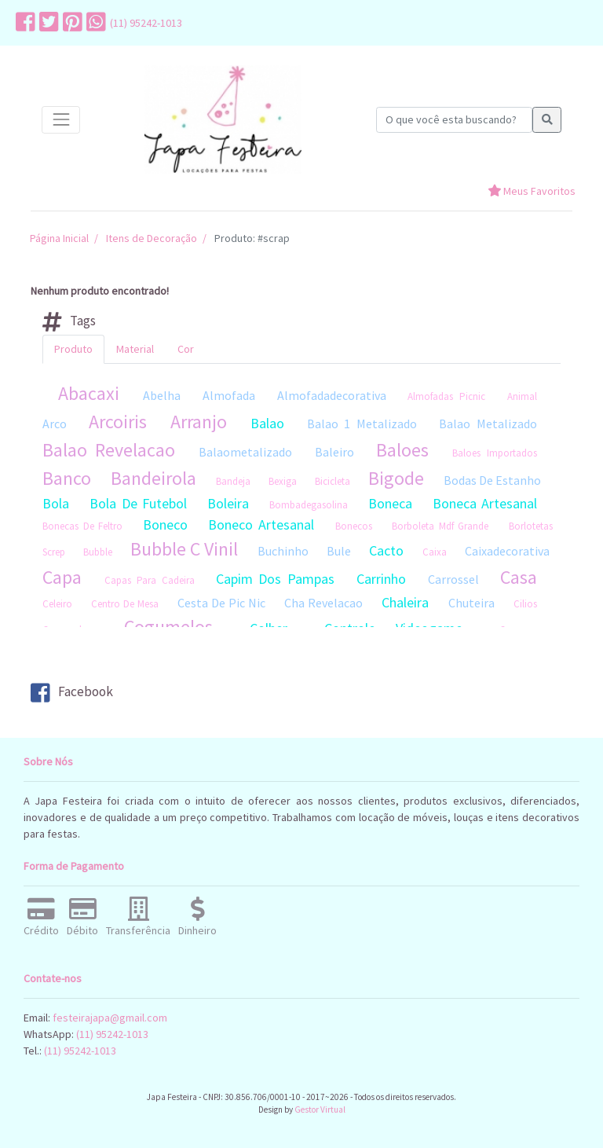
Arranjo (198, 421)
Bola (55, 503)
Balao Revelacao (108, 450)
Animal (522, 396)
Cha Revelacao (323, 603)
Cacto (386, 550)
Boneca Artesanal (485, 503)
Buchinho (283, 551)
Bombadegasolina (308, 505)
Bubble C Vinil (184, 549)
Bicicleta (332, 481)
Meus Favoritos (532, 191)
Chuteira (471, 603)
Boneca (390, 503)
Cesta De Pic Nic (221, 603)
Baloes (402, 450)
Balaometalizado (245, 452)
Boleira (228, 503)
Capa (62, 577)
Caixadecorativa (507, 551)
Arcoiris (118, 421)
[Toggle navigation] (61, 120)
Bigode (396, 478)
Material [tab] (135, 349)
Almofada (229, 395)
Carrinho (381, 579)
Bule (339, 551)
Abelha (162, 395)
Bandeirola (153, 478)
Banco (66, 478)
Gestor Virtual (319, 1109)
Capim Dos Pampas (275, 579)
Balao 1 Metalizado (362, 423)
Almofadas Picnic (446, 396)
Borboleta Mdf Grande (440, 526)
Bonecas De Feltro (82, 526)
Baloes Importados (494, 453)
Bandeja (233, 481)
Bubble (97, 552)
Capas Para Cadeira (149, 580)
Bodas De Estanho (492, 480)
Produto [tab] (73, 349)
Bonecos (353, 526)
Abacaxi (88, 393)
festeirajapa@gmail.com (110, 1017)
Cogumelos (168, 626)
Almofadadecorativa (331, 395)
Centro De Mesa (125, 604)
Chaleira (405, 602)
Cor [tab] (185, 349)
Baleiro (334, 452)
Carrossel (453, 579)
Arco (54, 423)
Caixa (434, 552)
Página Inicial (59, 238)
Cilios (525, 604)
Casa (518, 577)
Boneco (165, 524)
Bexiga (283, 481)
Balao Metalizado (488, 423)
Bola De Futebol (138, 503)
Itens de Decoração (151, 238)
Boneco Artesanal (261, 524)
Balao (267, 423)
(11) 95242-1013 (146, 23)
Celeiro (57, 604)
